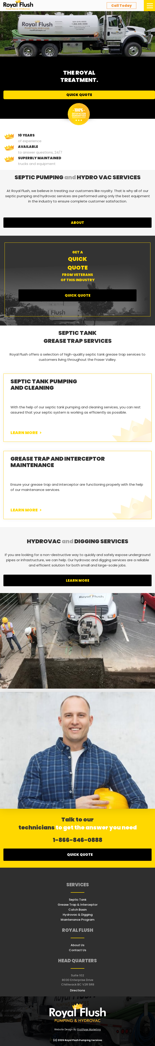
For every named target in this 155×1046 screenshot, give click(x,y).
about (77, 222)
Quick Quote (79, 94)
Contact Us (77, 950)
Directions (77, 990)
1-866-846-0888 (77, 840)
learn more (77, 580)
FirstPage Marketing (89, 1029)
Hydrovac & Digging (78, 914)
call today (121, 5)
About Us (77, 945)
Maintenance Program (77, 919)
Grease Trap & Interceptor (78, 904)
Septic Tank (77, 899)
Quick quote (80, 854)
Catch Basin (77, 909)
